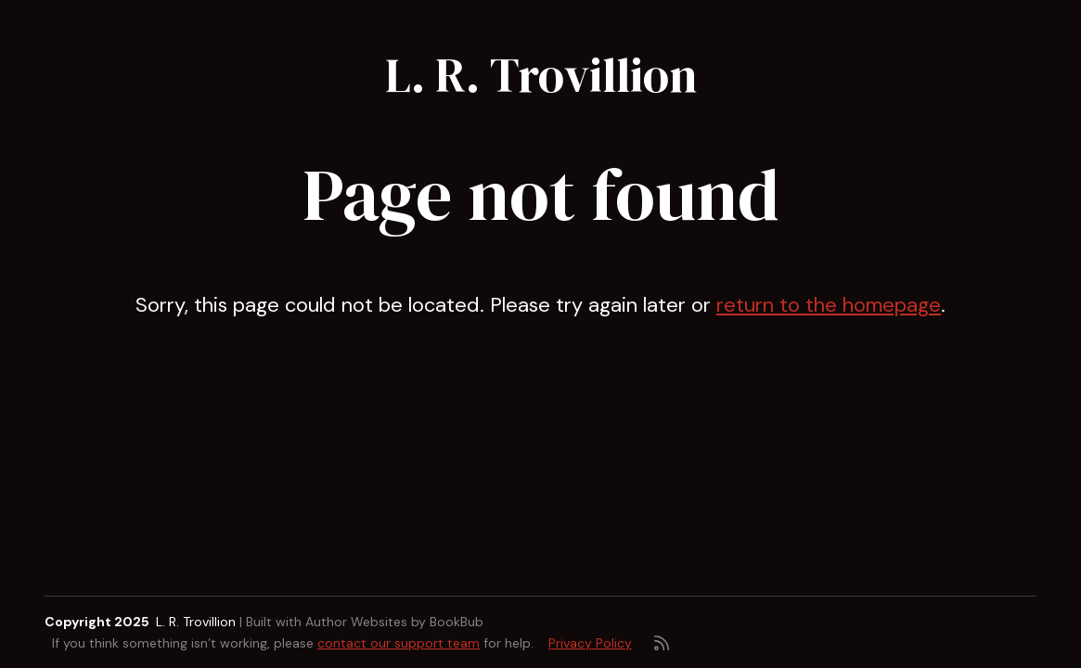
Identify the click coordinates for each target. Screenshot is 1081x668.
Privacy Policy (590, 643)
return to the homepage (828, 304)
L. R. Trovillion (541, 75)
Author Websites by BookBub (394, 621)
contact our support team (398, 643)
